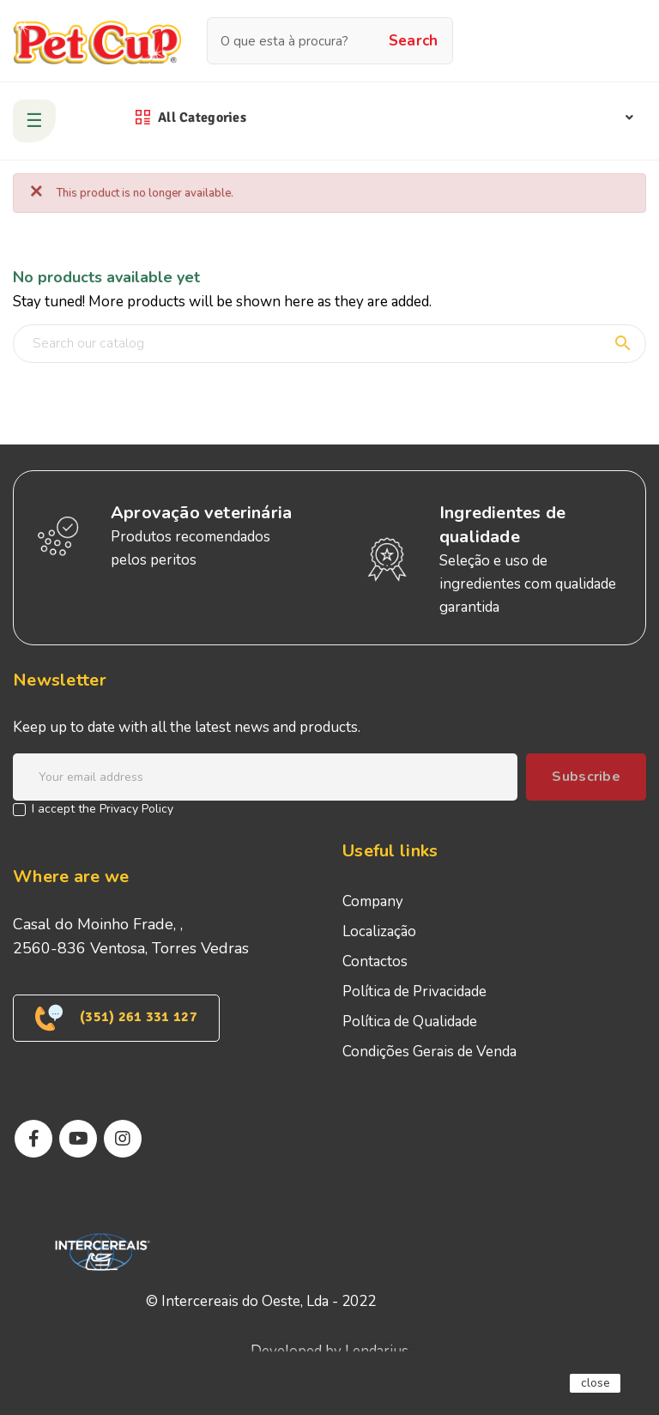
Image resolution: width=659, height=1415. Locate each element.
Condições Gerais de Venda (429, 1051)
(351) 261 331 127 (116, 1017)
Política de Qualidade (409, 1021)
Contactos (375, 961)
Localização (379, 931)
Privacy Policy (136, 809)
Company (372, 901)
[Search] (329, 343)
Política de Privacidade (414, 991)
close (595, 1383)
